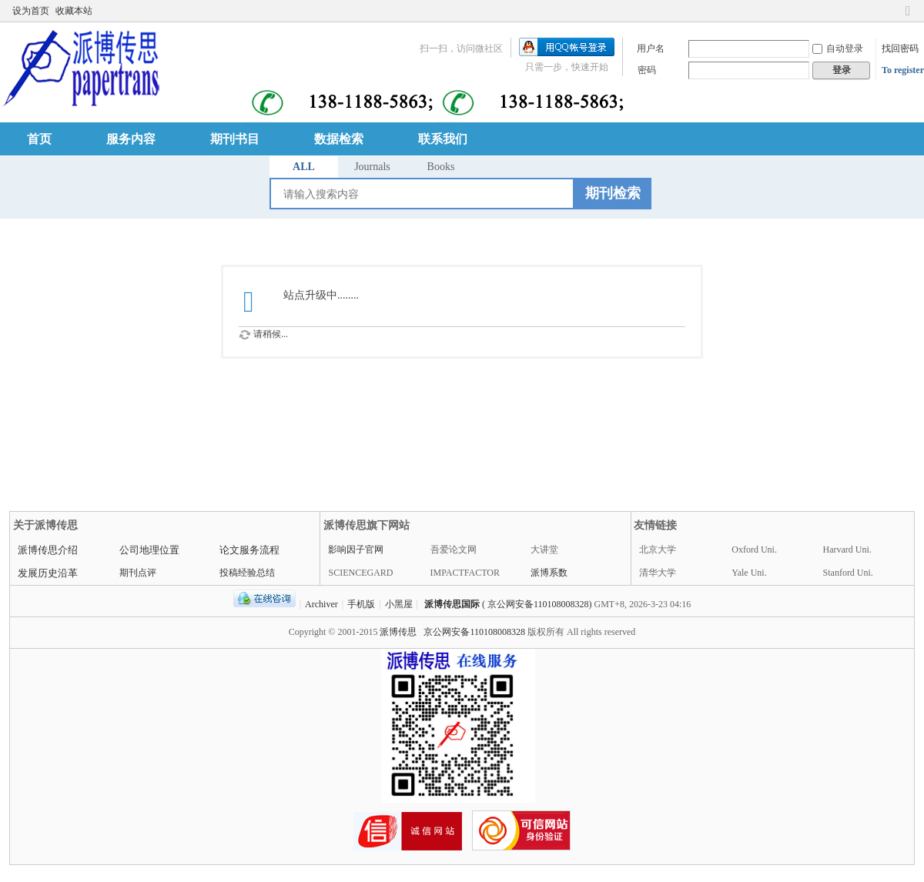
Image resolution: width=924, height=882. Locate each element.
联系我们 (442, 138)
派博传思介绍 (48, 550)
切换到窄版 (908, 17)
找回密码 (900, 48)
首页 (39, 138)
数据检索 (338, 138)
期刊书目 (234, 138)
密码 (647, 70)
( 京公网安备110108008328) (537, 604)
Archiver (321, 604)
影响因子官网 (355, 549)
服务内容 (131, 138)
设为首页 (30, 10)
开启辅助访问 (893, 11)
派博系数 (549, 572)
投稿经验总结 (247, 572)
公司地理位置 (149, 550)
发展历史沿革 (48, 573)
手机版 (361, 604)
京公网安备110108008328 (474, 631)
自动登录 (837, 48)
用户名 (651, 48)
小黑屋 (399, 604)
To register (903, 70)
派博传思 (398, 631)
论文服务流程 (249, 550)
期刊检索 (613, 193)
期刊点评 (137, 572)
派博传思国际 (452, 604)
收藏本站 (73, 10)
